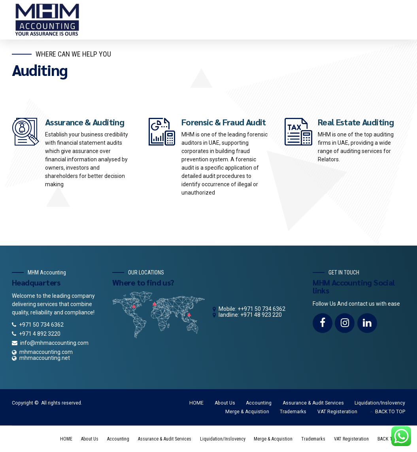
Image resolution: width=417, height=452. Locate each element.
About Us (225, 403)
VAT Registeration (337, 411)
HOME (196, 403)
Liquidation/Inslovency (380, 403)
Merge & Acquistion (247, 411)
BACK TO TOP (390, 411)
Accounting (259, 403)
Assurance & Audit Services (313, 403)
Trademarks (293, 411)
